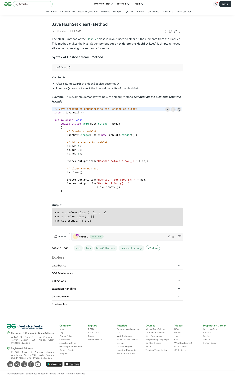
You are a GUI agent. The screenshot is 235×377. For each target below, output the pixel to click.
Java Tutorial (50, 11)
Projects (140, 11)
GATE (148, 346)
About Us (63, 329)
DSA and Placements (155, 332)
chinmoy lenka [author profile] (84, 236)
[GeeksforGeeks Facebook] (30, 364)
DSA (119, 332)
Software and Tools (126, 353)
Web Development (154, 336)
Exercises (105, 11)
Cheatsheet (153, 11)
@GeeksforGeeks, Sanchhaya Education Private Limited (35, 373)
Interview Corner (211, 329)
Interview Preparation (127, 350)
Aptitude (207, 332)
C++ (176, 339)
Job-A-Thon (93, 332)
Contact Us (64, 339)
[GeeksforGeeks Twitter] (23, 364)
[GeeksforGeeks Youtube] (37, 364)
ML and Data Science (155, 329)
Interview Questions (88, 11)
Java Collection (184, 11)
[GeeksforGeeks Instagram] (16, 364)
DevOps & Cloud (153, 343)
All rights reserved (75, 373)
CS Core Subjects (125, 346)
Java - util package (131, 248)
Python (177, 332)
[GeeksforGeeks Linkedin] (9, 364)
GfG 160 (207, 339)
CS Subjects (180, 350)
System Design (210, 343)
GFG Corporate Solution (70, 346)
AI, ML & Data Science (127, 339)
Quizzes (129, 11)
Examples (117, 11)
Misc (78, 248)
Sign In (225, 4)
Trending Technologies (156, 350)
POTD (91, 329)
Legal (62, 332)
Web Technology (125, 336)
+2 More (153, 248)
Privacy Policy (65, 336)
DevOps (120, 343)
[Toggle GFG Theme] (215, 4)
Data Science (180, 346)
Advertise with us (67, 343)
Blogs (91, 336)
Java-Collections (105, 248)
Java (88, 248)
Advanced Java (67, 11)
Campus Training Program (67, 352)
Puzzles (206, 336)
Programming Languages (129, 329)
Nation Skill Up (95, 339)
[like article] (171, 237)
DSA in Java (167, 11)
